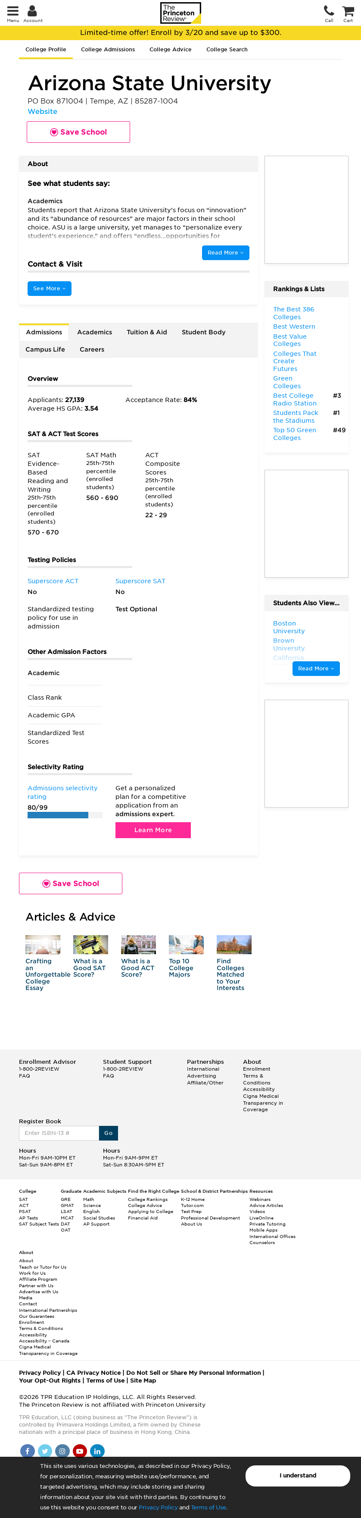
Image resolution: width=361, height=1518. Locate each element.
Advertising (201, 1076)
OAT (66, 1229)
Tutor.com (192, 1205)
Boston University (289, 627)
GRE (66, 1199)
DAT (65, 1223)
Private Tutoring (267, 1223)
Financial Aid (143, 1217)
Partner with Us (36, 1285)
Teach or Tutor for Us (42, 1267)
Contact (28, 1303)
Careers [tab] (92, 349)
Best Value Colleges (290, 340)
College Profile (45, 49)
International (203, 1069)
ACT (24, 1205)
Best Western (294, 326)
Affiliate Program (38, 1279)
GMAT (67, 1205)
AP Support (96, 1223)
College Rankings (148, 1199)
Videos (257, 1211)
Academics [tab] (94, 332)
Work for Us (32, 1273)
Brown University (289, 644)
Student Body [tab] (204, 332)
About (26, 1260)
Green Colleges (287, 382)
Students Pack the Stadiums (295, 416)
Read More (226, 252)
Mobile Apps (263, 1229)
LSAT (66, 1211)
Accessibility (259, 1089)
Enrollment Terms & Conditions (257, 1075)
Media (25, 1297)
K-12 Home (193, 1199)
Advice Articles (266, 1205)
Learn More (153, 830)
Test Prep (191, 1211)
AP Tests (28, 1217)
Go (108, 1133)
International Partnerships (48, 1310)
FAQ (24, 1076)
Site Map (143, 1380)
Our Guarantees (36, 1316)
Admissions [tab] (44, 332)
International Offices (272, 1236)
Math (88, 1199)
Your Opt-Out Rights (50, 1380)
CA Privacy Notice (93, 1373)
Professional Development (210, 1217)
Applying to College (150, 1211)
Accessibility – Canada (44, 1340)
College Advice (170, 49)
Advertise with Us (38, 1291)
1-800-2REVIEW (39, 1069)
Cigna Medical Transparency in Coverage (263, 1103)
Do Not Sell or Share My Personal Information (193, 1373)
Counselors (262, 1242)
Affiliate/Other (205, 1083)
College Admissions (108, 49)
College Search (227, 49)
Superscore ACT (53, 581)
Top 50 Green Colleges (294, 434)
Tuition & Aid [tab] (147, 332)
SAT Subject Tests (39, 1223)
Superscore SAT (140, 581)
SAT (23, 1199)
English (91, 1211)
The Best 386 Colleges (293, 313)
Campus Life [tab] (45, 349)
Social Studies (99, 1217)
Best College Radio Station (295, 399)
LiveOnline (261, 1217)
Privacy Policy (158, 1507)
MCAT (67, 1217)
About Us (191, 1223)
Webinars (260, 1199)
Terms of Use (208, 1507)
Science (92, 1205)
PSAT (25, 1211)
